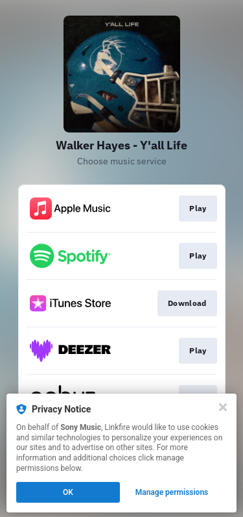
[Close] (223, 407)
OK (68, 492)
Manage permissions (172, 492)
